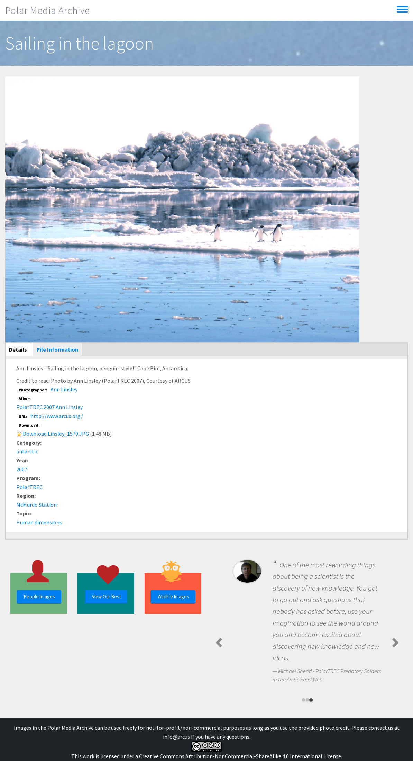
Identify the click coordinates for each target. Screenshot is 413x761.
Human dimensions (39, 522)
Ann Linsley (64, 389)
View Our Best (106, 596)
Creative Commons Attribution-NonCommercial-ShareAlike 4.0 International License (240, 756)
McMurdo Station (36, 504)
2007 (21, 469)
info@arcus (176, 736)
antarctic (27, 451)
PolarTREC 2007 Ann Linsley (49, 407)
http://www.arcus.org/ (56, 416)
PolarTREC (29, 487)
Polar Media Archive (47, 10)
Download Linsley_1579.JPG (56, 433)
